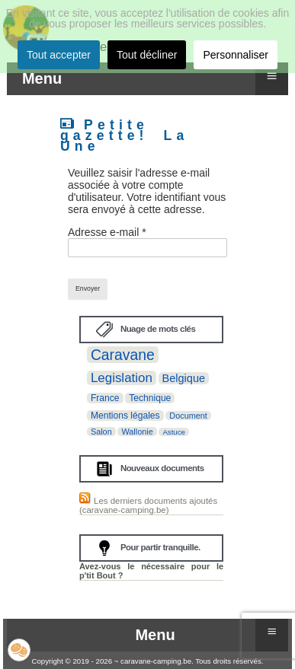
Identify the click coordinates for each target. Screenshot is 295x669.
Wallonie (136, 431)
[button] (19, 650)
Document (188, 415)
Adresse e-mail (107, 232)
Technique (150, 398)
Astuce (173, 432)
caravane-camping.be (155, 661)
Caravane (123, 354)
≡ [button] (272, 75)
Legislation (121, 378)
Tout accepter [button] (59, 55)
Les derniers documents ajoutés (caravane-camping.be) (148, 505)
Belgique (184, 378)
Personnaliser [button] (235, 55)
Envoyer (87, 288)
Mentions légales (125, 415)
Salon (101, 431)
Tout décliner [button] (147, 55)
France (105, 398)
